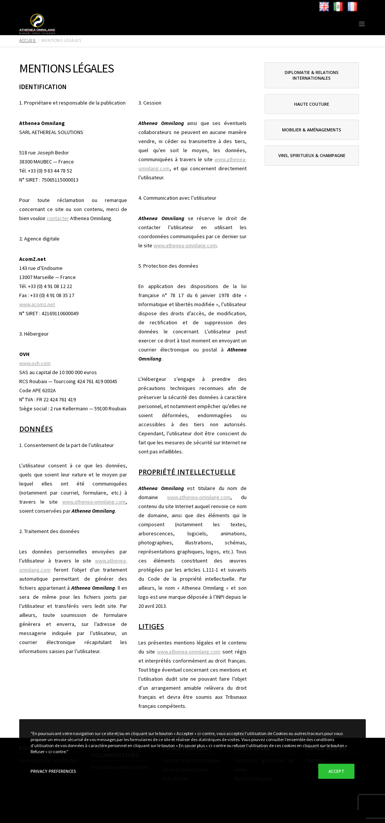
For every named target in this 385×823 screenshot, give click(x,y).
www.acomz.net (37, 304)
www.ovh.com (35, 363)
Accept (336, 771)
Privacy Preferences (53, 771)
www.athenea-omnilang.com (94, 501)
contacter (58, 218)
